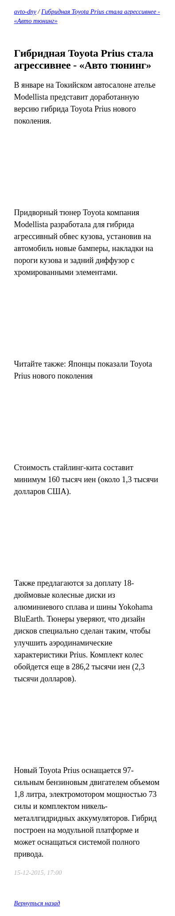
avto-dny (25, 11)
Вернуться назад (37, 903)
